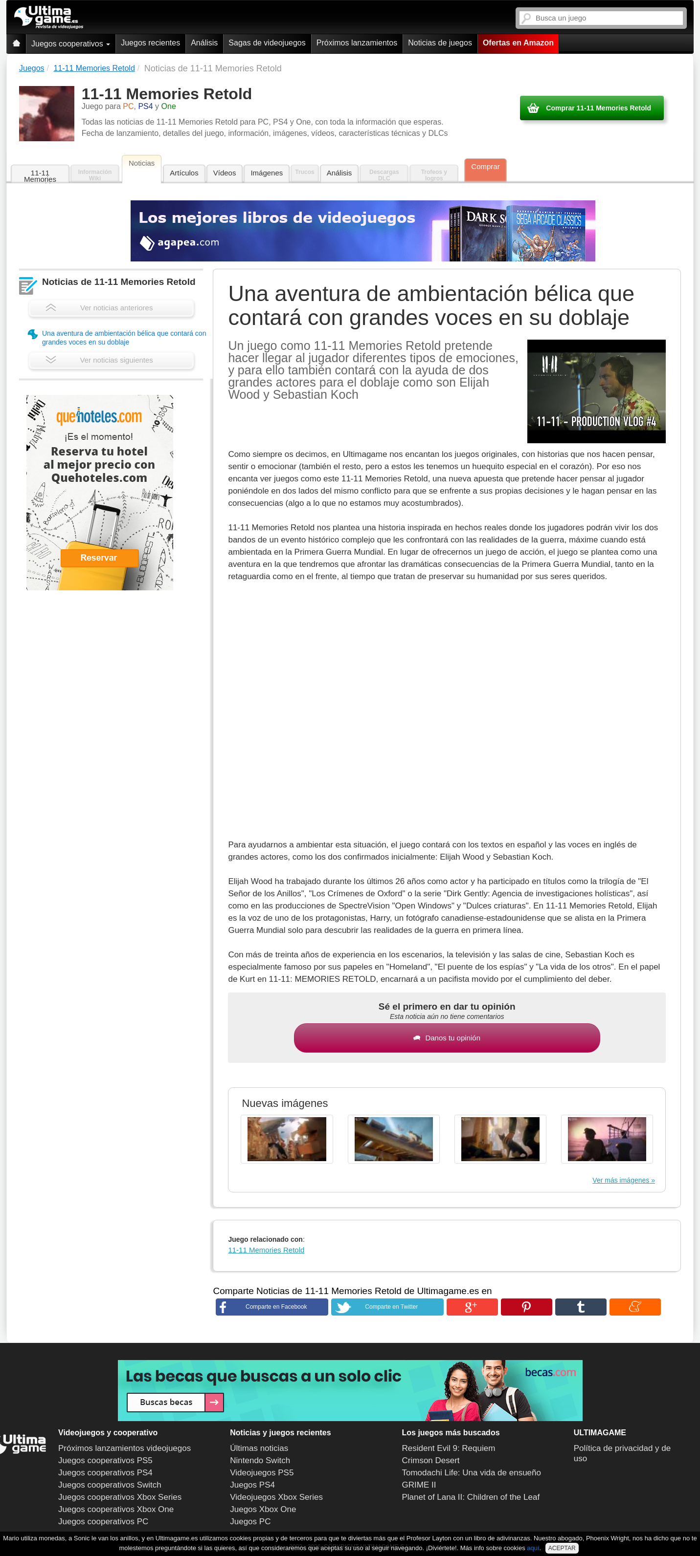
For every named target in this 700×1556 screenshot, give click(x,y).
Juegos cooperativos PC (103, 1521)
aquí (533, 1548)
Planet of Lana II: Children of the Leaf (471, 1497)
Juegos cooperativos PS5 (105, 1460)
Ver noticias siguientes (99, 360)
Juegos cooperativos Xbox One (116, 1509)
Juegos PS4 (252, 1485)
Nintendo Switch (260, 1460)
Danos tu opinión (446, 1038)
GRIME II (419, 1485)
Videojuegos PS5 (262, 1472)
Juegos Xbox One (263, 1509)
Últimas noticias (259, 1448)
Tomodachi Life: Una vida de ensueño (471, 1472)
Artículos (184, 173)
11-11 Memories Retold (40, 176)
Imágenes (266, 173)
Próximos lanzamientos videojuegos (124, 1448)
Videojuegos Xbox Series (276, 1497)
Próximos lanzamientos (356, 43)
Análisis (204, 43)
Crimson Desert (431, 1460)
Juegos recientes (150, 43)
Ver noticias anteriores (99, 307)
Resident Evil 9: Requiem (449, 1448)
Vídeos (224, 173)
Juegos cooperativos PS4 (105, 1472)
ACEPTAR (562, 1548)
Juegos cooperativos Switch (109, 1485)
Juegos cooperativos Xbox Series (119, 1497)
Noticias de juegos (440, 43)
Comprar (485, 166)
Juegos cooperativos (70, 44)
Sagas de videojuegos (266, 43)
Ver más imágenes (620, 1180)
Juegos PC (250, 1521)
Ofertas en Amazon (518, 43)
